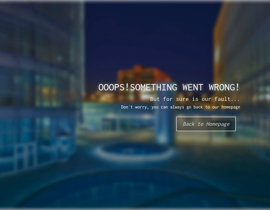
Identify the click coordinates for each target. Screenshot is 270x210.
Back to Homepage (206, 124)
